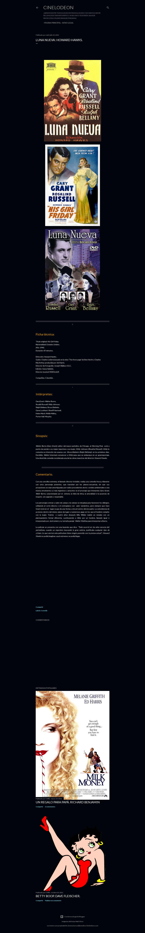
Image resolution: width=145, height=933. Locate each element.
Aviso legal (67, 23)
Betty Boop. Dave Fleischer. (58, 896)
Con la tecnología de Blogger (72, 916)
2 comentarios (50, 807)
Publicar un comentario (53, 900)
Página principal (51, 23)
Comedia (44, 611)
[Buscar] (107, 7)
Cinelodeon (58, 7)
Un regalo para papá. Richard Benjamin (68, 802)
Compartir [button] (39, 607)
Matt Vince (79, 921)
